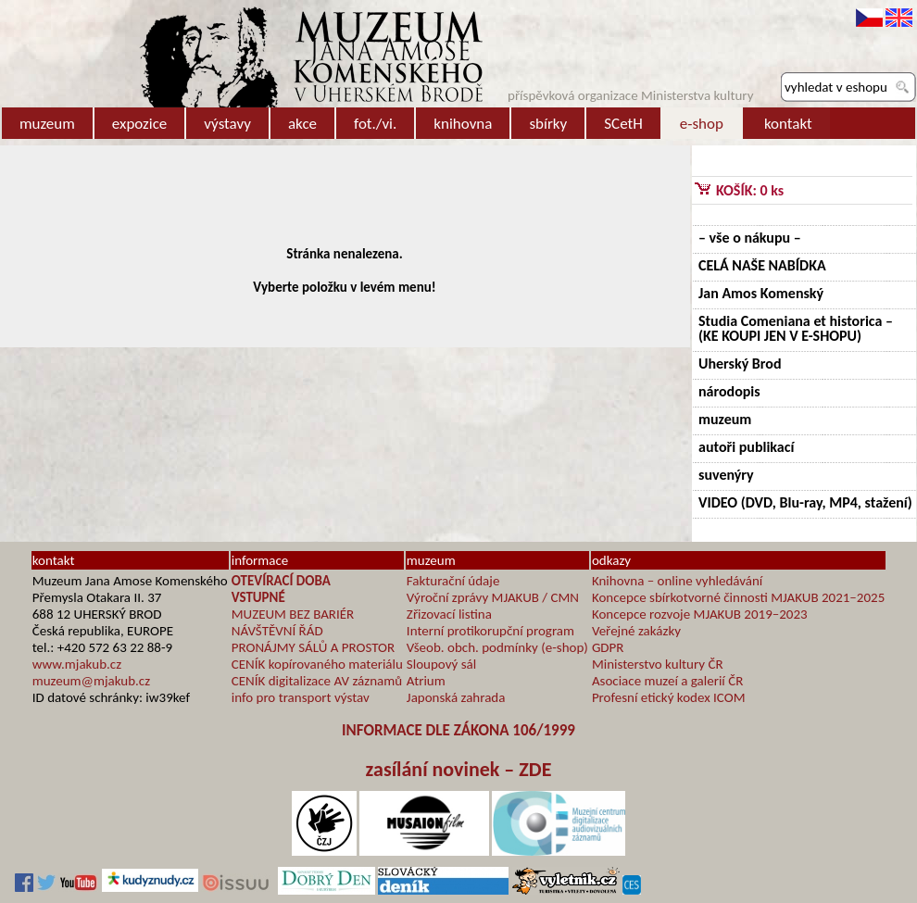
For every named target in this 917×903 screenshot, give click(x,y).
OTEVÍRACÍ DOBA (281, 580)
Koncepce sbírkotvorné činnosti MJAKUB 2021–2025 (738, 597)
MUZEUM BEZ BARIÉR (293, 614)
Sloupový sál (441, 664)
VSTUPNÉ (258, 597)
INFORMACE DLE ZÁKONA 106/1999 (458, 730)
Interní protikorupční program (490, 630)
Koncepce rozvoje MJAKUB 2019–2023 (700, 614)
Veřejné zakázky (636, 630)
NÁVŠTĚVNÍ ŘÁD (277, 630)
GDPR (608, 647)
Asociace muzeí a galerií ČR (667, 680)
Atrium (426, 680)
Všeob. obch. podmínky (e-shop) (497, 647)
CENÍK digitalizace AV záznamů (317, 680)
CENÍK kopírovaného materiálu (317, 664)
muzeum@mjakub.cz (91, 680)
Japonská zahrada (456, 697)
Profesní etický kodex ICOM (669, 697)
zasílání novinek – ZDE (459, 769)
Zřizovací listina (449, 614)
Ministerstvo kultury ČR (657, 664)
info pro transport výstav (301, 697)
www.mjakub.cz (76, 664)
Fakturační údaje (453, 580)
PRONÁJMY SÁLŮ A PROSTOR (313, 647)
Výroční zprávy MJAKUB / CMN (493, 597)
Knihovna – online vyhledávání (677, 580)
